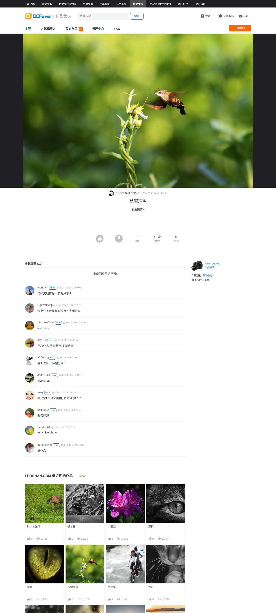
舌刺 (151, 587)
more (82, 476)
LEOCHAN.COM (123, 193)
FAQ (117, 28)
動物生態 (208, 275)
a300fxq (42, 357)
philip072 (43, 409)
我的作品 (73, 29)
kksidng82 (43, 427)
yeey (40, 392)
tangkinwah (44, 444)
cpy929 (42, 339)
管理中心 (98, 28)
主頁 (28, 28)
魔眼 (29, 587)
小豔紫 (112, 526)
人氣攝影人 (48, 28)
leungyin (42, 287)
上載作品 (240, 28)
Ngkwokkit (43, 304)
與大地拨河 (33, 526)
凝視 (151, 526)
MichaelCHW (45, 322)
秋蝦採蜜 (72, 587)
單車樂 (112, 587)
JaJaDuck (43, 374)
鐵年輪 (71, 526)
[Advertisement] (138, 224)
